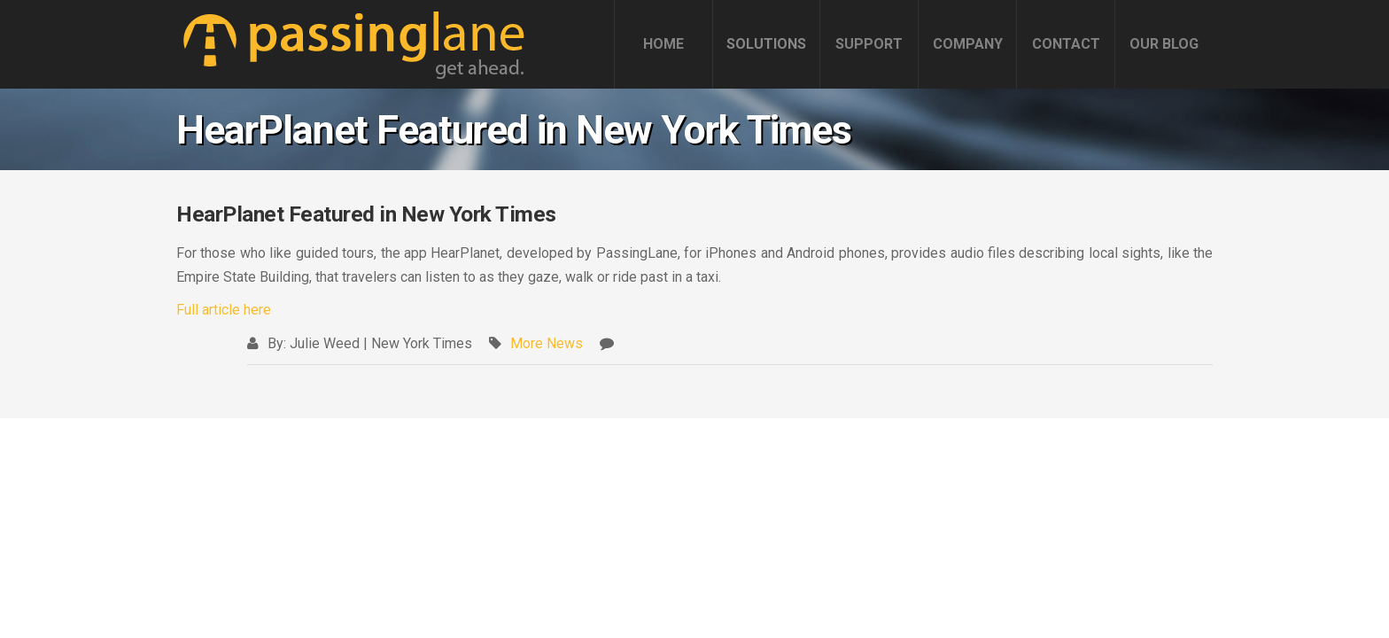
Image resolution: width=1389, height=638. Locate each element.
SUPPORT (869, 43)
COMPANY (968, 43)
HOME (663, 43)
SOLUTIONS (766, 43)
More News (546, 343)
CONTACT (1066, 43)
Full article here (223, 309)
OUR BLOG (1164, 43)
